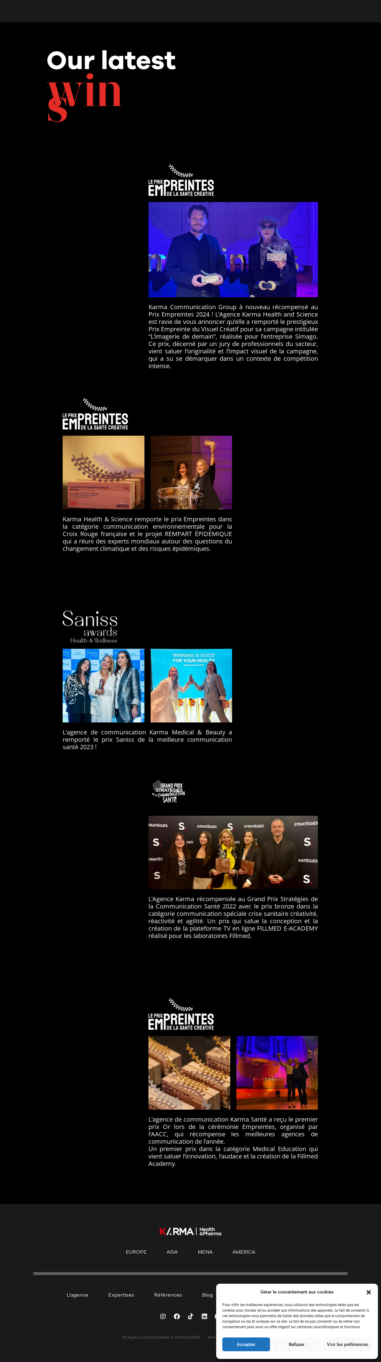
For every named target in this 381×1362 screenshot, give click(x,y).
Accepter (246, 1344)
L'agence (77, 1295)
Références (168, 1295)
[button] (369, 1292)
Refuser (296, 1344)
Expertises (121, 1295)
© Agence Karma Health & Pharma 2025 (161, 1337)
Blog (207, 1295)
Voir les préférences (347, 1344)
